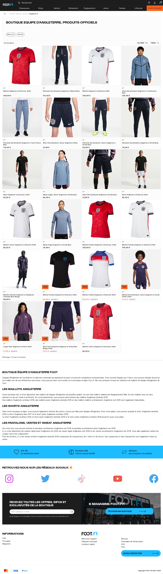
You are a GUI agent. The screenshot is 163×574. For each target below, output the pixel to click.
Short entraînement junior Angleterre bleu (60, 143)
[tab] (81, 26)
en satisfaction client (30, 453)
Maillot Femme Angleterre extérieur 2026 (99, 245)
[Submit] (20, 2)
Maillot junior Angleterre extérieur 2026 (99, 347)
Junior (106, 8)
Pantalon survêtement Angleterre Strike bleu (140, 143)
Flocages (6, 541)
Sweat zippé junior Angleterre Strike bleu (60, 195)
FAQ (4, 538)
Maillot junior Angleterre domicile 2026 (19, 245)
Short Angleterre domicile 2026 (135, 195)
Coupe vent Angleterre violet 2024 (17, 347)
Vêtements (74, 8)
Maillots (11, 34)
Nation (58, 8)
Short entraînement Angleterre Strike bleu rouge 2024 (60, 347)
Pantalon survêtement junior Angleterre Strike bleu (98, 144)
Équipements (90, 8)
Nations (18, 14)
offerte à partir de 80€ (85, 453)
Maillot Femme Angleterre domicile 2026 (138, 245)
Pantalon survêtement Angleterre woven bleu (61, 91)
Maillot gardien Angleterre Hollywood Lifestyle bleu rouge (18, 296)
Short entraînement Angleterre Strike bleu (99, 195)
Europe (25, 14)
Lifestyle (139, 8)
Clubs (41, 8)
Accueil (12, 14)
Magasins (6, 544)
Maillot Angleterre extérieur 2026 (17, 91)
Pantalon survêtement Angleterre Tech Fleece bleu (22, 144)
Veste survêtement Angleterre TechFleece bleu (139, 92)
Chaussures (26, 8)
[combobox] (82, 2)
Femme (122, 8)
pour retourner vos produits (140, 453)
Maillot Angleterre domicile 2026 (95, 91)
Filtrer (142, 43)
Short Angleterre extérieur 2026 (16, 195)
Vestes (20, 34)
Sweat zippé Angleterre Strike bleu (57, 245)
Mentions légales (89, 539)
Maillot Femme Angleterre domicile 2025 (99, 295)
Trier (154, 43)
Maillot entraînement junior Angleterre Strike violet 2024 (141, 296)
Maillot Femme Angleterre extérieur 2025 (60, 295)
